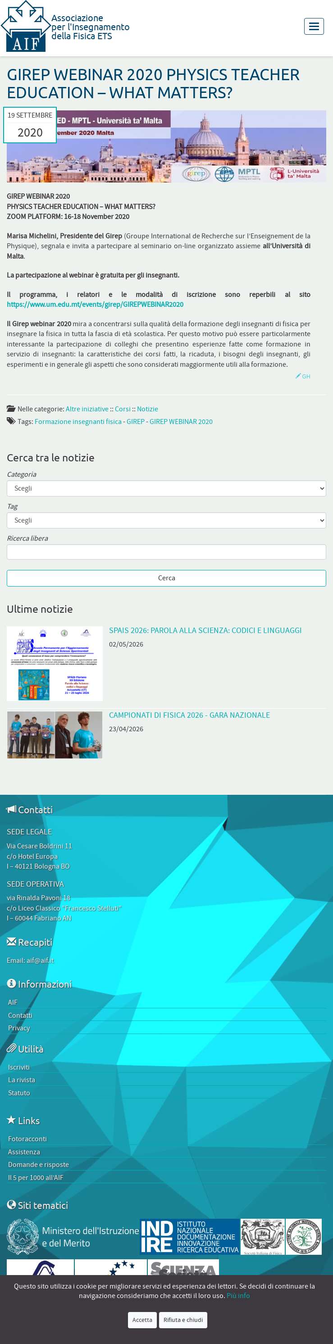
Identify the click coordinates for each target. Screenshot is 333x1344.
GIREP (136, 421)
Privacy (19, 1028)
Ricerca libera (27, 538)
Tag (12, 506)
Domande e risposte (38, 1164)
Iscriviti (19, 1067)
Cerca (166, 578)
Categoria (21, 474)
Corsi (123, 409)
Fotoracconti (27, 1139)
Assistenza (24, 1152)
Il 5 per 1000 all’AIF (36, 1177)
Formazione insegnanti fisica (78, 421)
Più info (238, 1295)
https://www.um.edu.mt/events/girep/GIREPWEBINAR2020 (95, 304)
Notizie (147, 409)
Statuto (19, 1093)
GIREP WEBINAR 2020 (181, 421)
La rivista (21, 1079)
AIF (13, 1002)
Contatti (20, 1015)
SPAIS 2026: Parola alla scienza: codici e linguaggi (205, 630)
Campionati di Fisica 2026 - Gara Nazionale (189, 715)
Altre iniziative (87, 409)
